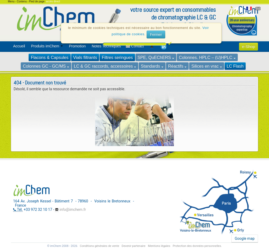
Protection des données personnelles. (197, 246)
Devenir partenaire (134, 246)
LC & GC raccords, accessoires (105, 66)
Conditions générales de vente (99, 246)
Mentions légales (159, 246)
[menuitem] (20, 46)
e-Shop (248, 46)
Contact (137, 46)
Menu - (12, 1)
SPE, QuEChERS (156, 57)
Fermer (156, 36)
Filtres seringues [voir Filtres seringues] (117, 57)
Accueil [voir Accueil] (19, 46)
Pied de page (37, 1)
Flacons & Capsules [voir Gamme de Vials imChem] (49, 57)
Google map (245, 238)
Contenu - (23, 1)
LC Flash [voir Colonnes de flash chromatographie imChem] (235, 66)
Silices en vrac (206, 66)
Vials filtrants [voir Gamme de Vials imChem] (85, 57)
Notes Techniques (106, 46)
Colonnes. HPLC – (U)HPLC (207, 57)
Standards (152, 66)
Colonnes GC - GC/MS (46, 66)
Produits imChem (47, 46)
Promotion (77, 46)
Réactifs (177, 66)
